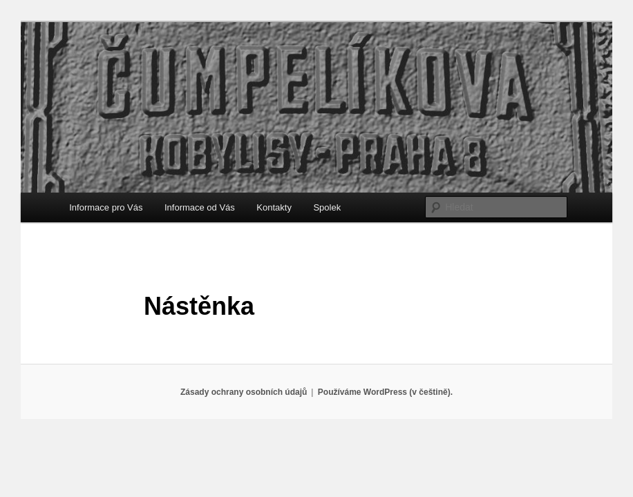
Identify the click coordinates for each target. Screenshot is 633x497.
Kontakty (274, 207)
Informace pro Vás (105, 207)
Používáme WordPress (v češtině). (385, 392)
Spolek (327, 207)
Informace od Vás (199, 207)
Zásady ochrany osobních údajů (243, 392)
